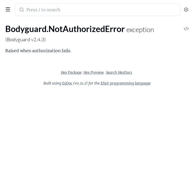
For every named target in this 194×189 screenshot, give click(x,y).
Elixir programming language (126, 83)
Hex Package (71, 72)
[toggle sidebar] (7, 8)
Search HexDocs (119, 72)
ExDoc (67, 83)
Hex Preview (93, 72)
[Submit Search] (21, 10)
